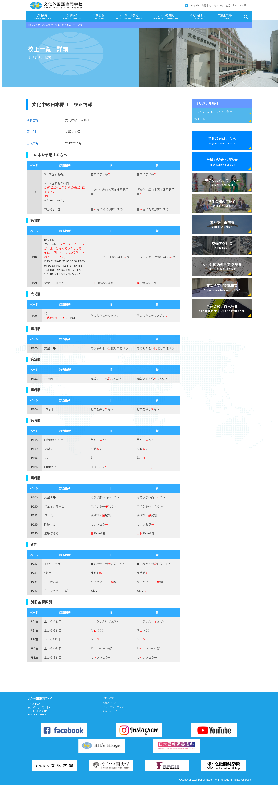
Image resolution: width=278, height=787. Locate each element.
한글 (228, 5)
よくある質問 (165, 17)
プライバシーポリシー (114, 707)
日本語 (242, 5)
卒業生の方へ (226, 17)
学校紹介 (72, 17)
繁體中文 (206, 5)
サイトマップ (110, 711)
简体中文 (218, 5)
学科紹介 (42, 17)
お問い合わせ (198, 17)
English (195, 5)
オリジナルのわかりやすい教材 (213, 112)
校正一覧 (199, 119)
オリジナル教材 (129, 17)
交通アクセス (110, 702)
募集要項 (98, 17)
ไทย (234, 5)
